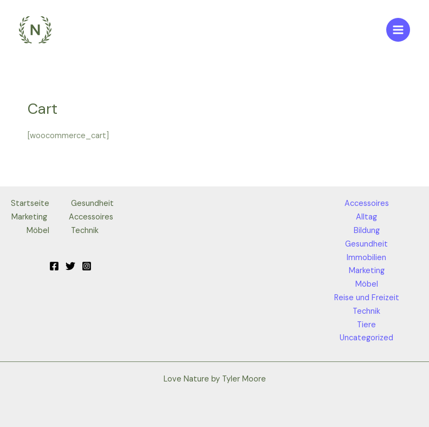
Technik (85, 230)
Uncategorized (366, 338)
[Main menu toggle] (398, 30)
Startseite (30, 203)
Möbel (38, 230)
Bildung (367, 230)
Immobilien (366, 258)
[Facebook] (54, 266)
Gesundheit (92, 203)
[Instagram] (87, 266)
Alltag (366, 217)
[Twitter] (70, 266)
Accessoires (91, 217)
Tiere (366, 325)
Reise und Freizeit (366, 298)
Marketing (29, 217)
